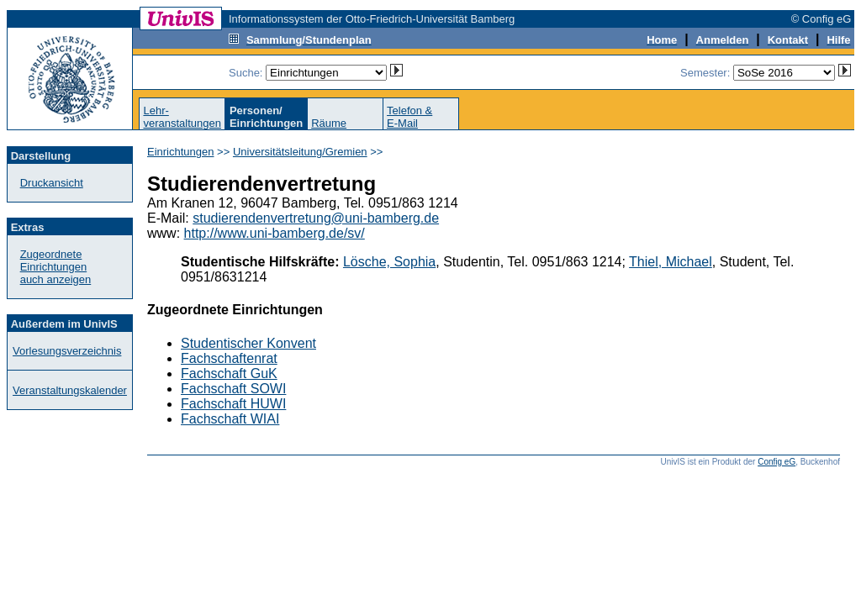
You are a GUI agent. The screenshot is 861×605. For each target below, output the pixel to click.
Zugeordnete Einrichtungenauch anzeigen (56, 267)
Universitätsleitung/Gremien (300, 151)
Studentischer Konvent (248, 343)
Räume (328, 123)
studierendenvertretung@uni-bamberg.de (316, 218)
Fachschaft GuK (229, 373)
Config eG (776, 461)
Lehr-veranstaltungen (182, 116)
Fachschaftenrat (229, 358)
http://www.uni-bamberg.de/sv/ (274, 233)
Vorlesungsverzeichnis (67, 351)
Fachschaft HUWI (233, 404)
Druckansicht (51, 182)
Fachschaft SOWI (233, 388)
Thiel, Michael (670, 262)
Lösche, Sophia (389, 262)
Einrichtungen (180, 151)
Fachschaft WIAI (230, 419)
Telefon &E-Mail (409, 116)
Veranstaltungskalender (70, 390)
